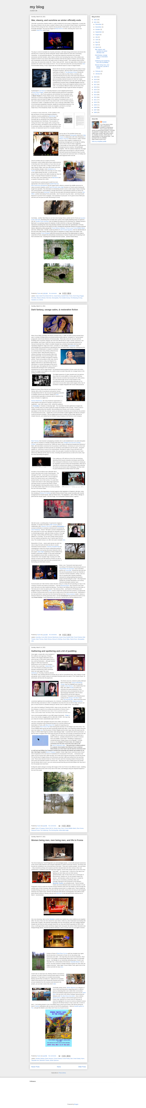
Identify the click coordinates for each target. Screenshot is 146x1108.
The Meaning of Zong (71, 72)
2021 (95, 22)
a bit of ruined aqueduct (66, 229)
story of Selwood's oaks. (58, 745)
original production (77, 701)
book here (59, 893)
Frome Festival (78, 637)
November (98, 27)
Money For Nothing (45, 493)
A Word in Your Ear (46, 526)
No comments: (53, 293)
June (97, 39)
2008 (95, 107)
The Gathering (44, 830)
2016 (95, 87)
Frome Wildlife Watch (79, 228)
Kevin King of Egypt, (38, 92)
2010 (95, 102)
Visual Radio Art (63, 568)
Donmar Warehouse (36, 400)
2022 (95, 19)
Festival (37, 1006)
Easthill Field (64, 296)
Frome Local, (69, 228)
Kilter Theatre (53, 524)
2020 (95, 77)
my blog (37, 7)
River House (80, 828)
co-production (72, 345)
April (96, 44)
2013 (95, 94)
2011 (95, 99)
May (96, 42)
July (96, 37)
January (97, 73)
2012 (95, 97)
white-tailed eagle (64, 830)
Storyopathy (73, 135)
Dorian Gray (62, 637)
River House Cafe (45, 726)
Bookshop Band (65, 585)
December (98, 24)
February (98, 71)
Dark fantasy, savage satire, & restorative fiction (54, 309)
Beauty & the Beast (74, 697)
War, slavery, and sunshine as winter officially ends (56, 20)
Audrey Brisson (69, 686)
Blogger (76, 1104)
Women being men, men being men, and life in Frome (57, 840)
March (97, 47)
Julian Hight (40, 551)
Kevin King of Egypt (78, 296)
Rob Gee (37, 94)
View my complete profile (99, 141)
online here (39, 30)
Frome (70, 296)
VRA (32, 641)
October (97, 29)
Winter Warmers (71, 987)
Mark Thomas (35, 441)
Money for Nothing (57, 639)
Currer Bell (68, 570)
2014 (95, 92)
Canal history (57, 296)
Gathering (34, 673)
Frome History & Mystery (58, 228)
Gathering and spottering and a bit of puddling (53, 651)
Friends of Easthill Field (53, 546)
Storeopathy (55, 298)
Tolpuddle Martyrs (75, 962)
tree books (47, 192)
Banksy (42, 1058)
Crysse (104, 122)
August (97, 34)
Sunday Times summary (42, 221)
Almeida (51, 919)
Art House (42, 90)
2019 (95, 79)
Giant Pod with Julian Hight (56, 187)
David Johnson (57, 997)
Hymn (82, 1058)
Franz (62, 828)
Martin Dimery (48, 639)
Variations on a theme (37, 299)
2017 (95, 84)
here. (62, 967)
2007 (95, 110)
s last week (71, 568)
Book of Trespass (50, 752)
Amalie (72, 687)
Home (59, 1067)
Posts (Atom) (62, 1073)
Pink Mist (33, 298)
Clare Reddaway (35, 529)
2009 (95, 105)
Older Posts (82, 1067)
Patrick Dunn (73, 639)
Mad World (55, 177)
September (98, 32)
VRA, (50, 590)
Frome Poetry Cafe (67, 1058)
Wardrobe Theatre (58, 883)
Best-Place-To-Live (62, 953)
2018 (95, 82)
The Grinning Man (68, 699)
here (84, 63)
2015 (95, 89)
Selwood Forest (35, 830)
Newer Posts (35, 1067)
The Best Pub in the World (67, 996)
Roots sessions (71, 594)
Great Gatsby (76, 1058)
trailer (54, 984)
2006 (95, 112)
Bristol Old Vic (59, 28)
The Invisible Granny (64, 298)
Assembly (36, 406)
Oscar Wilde (66, 639)
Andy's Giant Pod (40, 296)
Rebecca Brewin (41, 298)
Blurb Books (52, 116)
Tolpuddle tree (35, 1060)
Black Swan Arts (50, 725)
